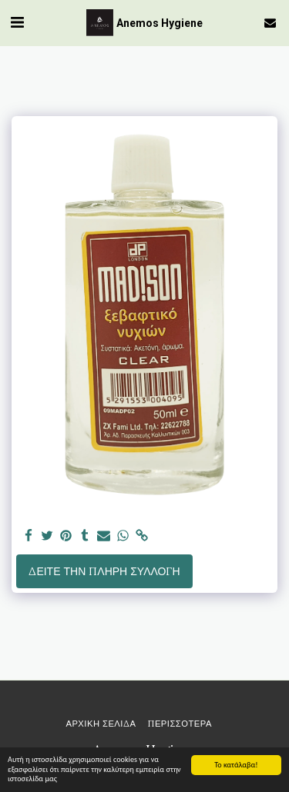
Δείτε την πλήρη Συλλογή (104, 571)
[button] (17, 22)
